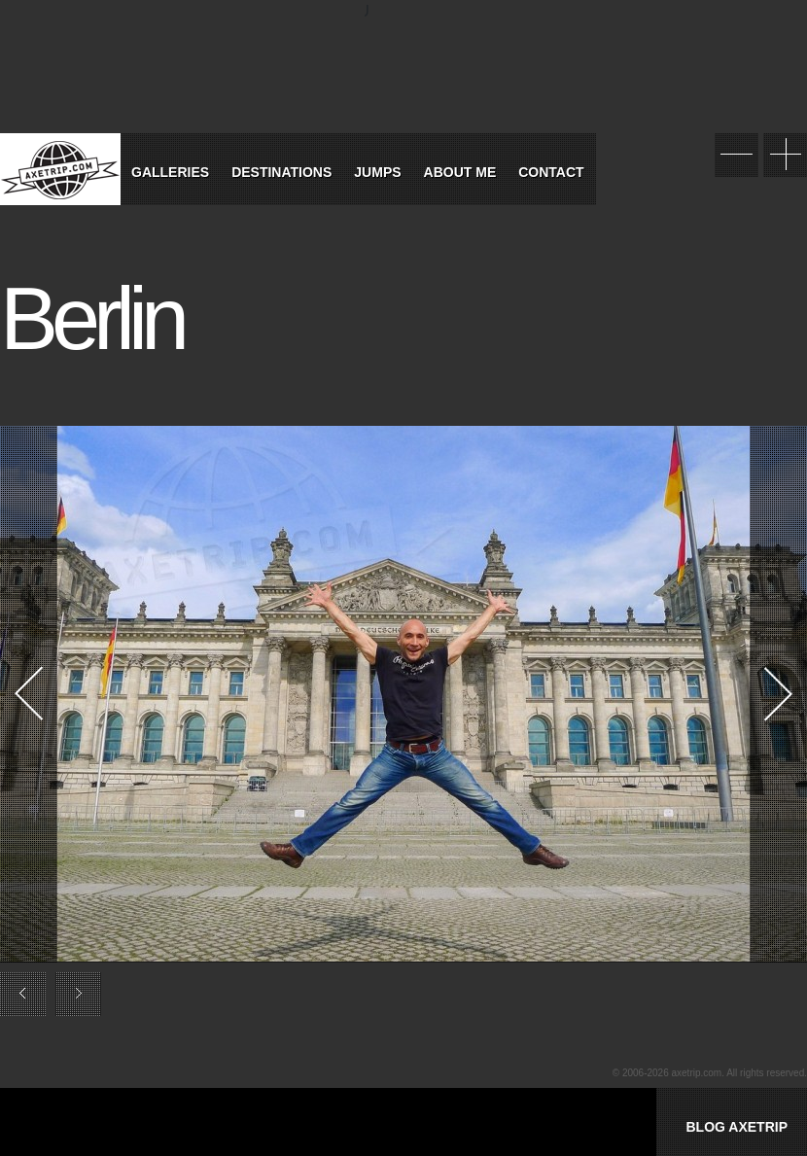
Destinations (281, 172)
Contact (550, 172)
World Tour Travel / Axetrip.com (60, 169)
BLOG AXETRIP (736, 1127)
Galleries (170, 172)
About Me (460, 172)
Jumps (377, 172)
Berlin (91, 319)
